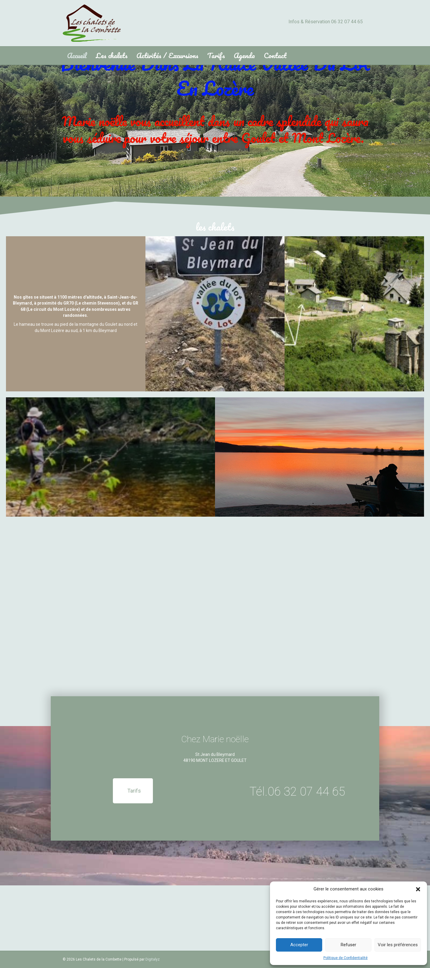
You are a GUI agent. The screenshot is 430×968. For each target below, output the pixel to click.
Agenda (244, 55)
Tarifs (216, 55)
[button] (418, 889)
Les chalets (112, 55)
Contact (275, 55)
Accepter (299, 944)
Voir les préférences (398, 944)
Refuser (348, 944)
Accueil (77, 55)
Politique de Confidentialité (345, 958)
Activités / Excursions (167, 55)
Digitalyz (152, 959)
